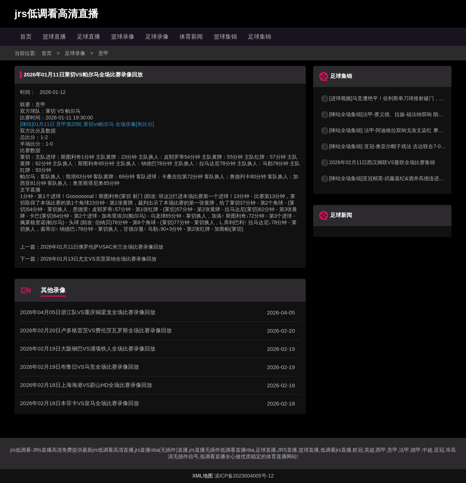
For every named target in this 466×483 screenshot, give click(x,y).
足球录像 (157, 36)
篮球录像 (122, 36)
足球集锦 (259, 36)
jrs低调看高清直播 (56, 13)
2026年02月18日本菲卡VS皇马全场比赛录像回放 (79, 403)
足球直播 (88, 36)
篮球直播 (54, 36)
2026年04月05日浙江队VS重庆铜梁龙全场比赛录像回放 (87, 312)
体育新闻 (191, 36)
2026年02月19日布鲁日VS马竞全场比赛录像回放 (79, 367)
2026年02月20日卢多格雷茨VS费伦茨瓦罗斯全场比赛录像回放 (96, 330)
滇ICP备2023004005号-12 (244, 476)
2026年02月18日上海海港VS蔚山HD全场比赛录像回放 (86, 385)
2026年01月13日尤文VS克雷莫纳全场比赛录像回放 (98, 259)
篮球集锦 (225, 36)
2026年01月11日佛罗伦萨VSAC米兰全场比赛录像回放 (101, 247)
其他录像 (53, 290)
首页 (26, 36)
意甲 (103, 53)
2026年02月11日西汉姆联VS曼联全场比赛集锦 (377, 162)
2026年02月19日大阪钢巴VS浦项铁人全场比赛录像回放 (87, 348)
